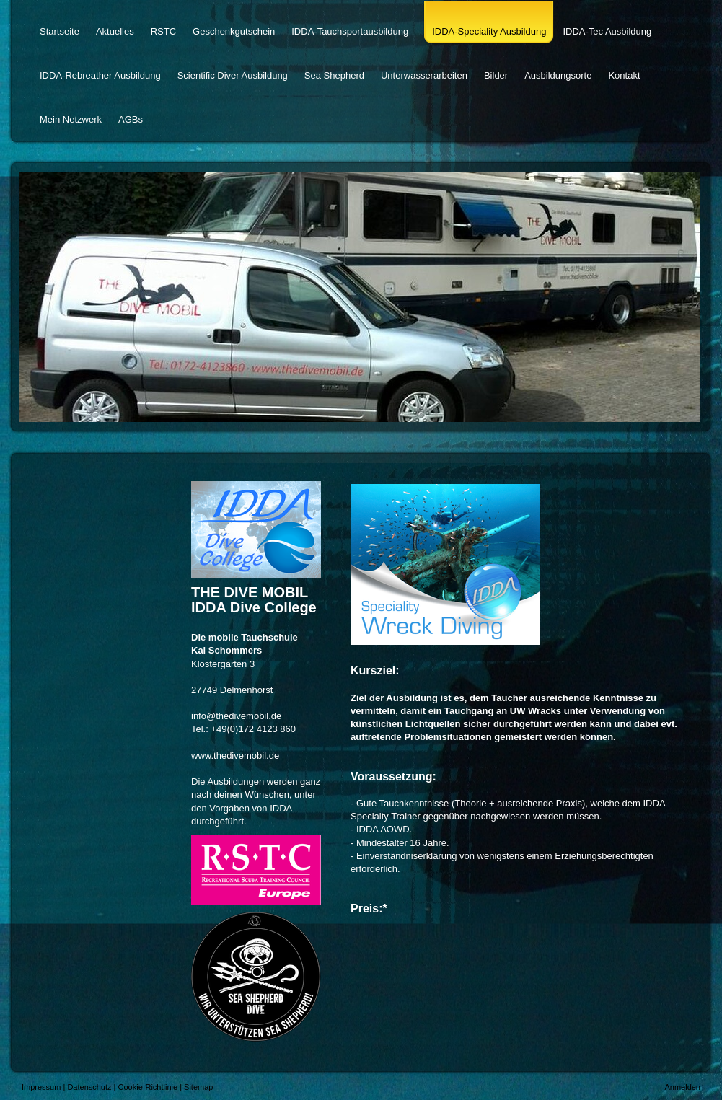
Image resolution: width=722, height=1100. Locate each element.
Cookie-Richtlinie (148, 1087)
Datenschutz (89, 1087)
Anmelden (682, 1087)
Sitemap (198, 1087)
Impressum (41, 1087)
